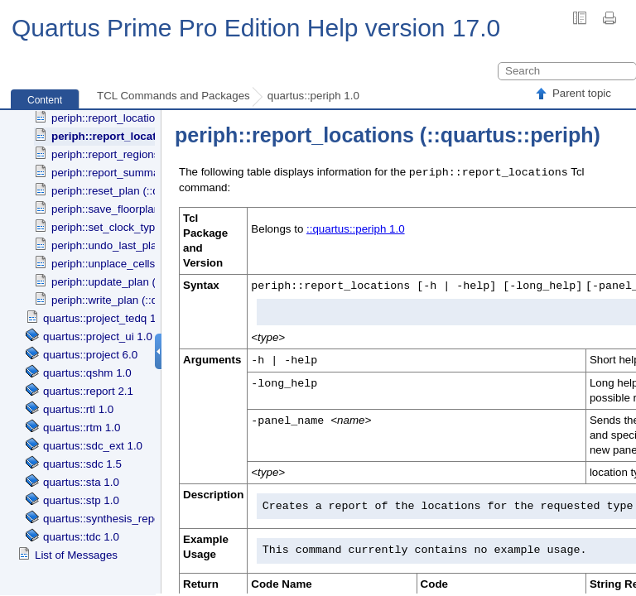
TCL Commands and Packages (173, 95)
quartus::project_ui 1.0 (97, 336)
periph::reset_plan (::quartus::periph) (140, 191)
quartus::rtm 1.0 (81, 427)
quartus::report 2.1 (88, 391)
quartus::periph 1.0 (313, 95)
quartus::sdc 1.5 (82, 464)
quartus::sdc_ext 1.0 (92, 446)
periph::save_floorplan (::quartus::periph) (150, 209)
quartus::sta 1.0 (81, 482)
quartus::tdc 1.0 (81, 537)
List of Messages (76, 555)
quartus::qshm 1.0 (87, 373)
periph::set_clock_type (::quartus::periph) (151, 227)
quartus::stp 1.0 (81, 500)
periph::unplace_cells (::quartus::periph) (148, 263)
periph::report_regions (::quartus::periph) (150, 154)
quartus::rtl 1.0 (78, 409)
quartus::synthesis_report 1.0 (114, 518)
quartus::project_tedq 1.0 (104, 318)
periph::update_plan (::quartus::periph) (145, 282)
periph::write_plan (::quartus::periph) (140, 300)
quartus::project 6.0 (90, 354)
